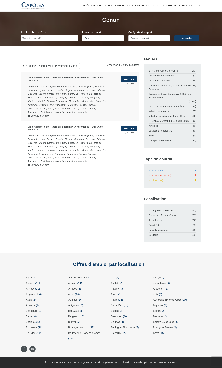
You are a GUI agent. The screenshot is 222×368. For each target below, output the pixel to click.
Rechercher (187, 38)
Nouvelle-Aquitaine (158, 230)
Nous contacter (189, 5)
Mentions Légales (78, 362)
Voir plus (129, 79)
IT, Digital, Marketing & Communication (169, 121)
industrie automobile (77, 112)
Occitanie (153, 235)
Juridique (153, 126)
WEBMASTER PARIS (165, 362)
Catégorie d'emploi (140, 32)
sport (151, 135)
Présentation (92, 5)
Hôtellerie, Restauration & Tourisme (167, 106)
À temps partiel (172, 170)
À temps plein (172, 175)
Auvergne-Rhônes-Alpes (161, 210)
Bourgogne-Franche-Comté (163, 215)
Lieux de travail (92, 32)
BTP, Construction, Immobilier (164, 71)
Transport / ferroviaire (160, 140)
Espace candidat (138, 5)
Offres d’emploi (114, 5)
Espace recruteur (164, 5)
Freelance (172, 180)
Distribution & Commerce (161, 75)
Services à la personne (160, 131)
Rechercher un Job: (34, 32)
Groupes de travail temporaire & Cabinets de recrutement (170, 96)
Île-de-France (155, 220)
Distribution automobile (53, 112)
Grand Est (154, 225)
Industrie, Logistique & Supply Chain (167, 116)
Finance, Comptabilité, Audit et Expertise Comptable (170, 87)
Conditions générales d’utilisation (111, 362)
